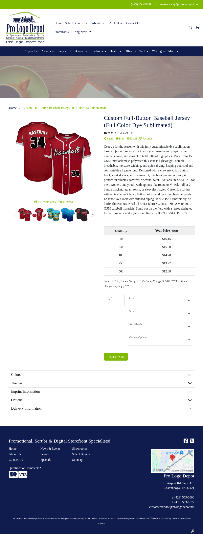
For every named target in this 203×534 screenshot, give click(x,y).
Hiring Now (79, 32)
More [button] (171, 51)
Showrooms (79, 448)
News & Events (50, 448)
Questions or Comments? (25, 468)
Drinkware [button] (77, 51)
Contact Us (133, 23)
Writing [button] (157, 51)
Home (58, 23)
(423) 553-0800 (141, 4)
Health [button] (114, 51)
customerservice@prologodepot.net (176, 4)
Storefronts (62, 32)
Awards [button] (46, 51)
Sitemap (77, 459)
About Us (15, 454)
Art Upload (116, 23)
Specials (45, 459)
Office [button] (129, 51)
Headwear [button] (96, 51)
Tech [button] (142, 51)
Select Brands (73, 23)
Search (44, 454)
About (96, 23)
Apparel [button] (30, 51)
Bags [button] (60, 51)
